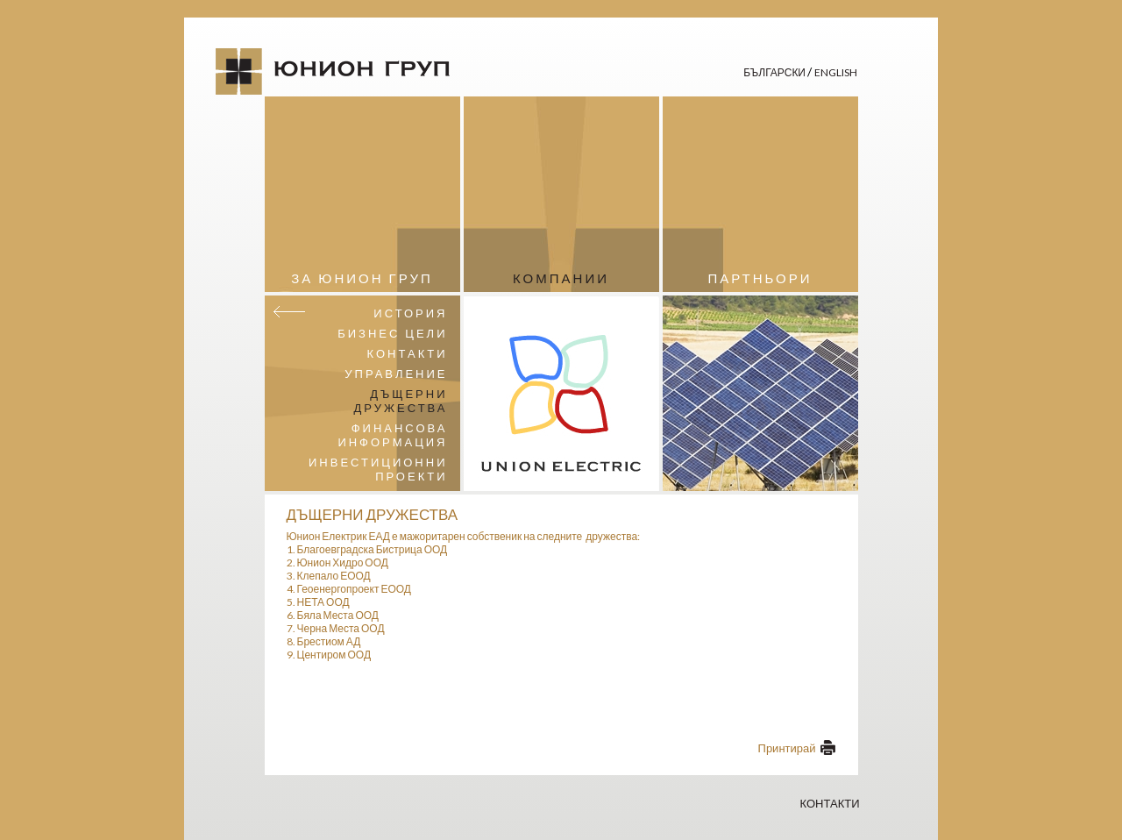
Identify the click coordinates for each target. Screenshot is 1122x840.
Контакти (407, 353)
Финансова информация (392, 435)
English (835, 72)
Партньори (759, 278)
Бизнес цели (392, 333)
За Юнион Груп (361, 278)
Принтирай (787, 748)
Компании (561, 278)
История (410, 313)
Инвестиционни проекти (378, 469)
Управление (395, 374)
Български (775, 72)
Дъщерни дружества (401, 401)
